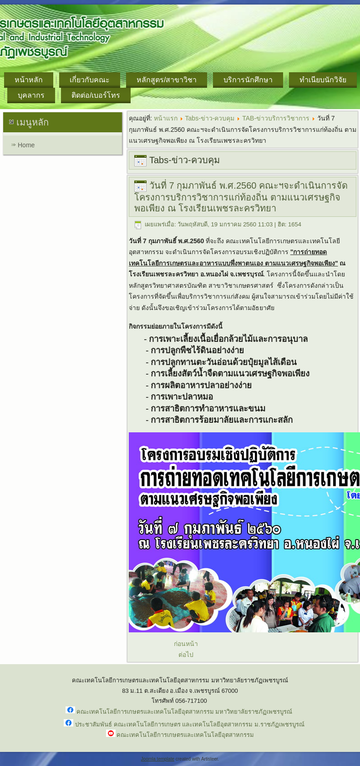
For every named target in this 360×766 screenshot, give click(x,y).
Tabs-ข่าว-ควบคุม (210, 118)
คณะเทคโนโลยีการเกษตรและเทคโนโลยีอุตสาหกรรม (185, 734)
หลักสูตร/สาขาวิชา (167, 80)
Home (26, 145)
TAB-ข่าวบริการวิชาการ (275, 118)
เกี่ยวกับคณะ (90, 80)
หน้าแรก (165, 118)
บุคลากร (31, 95)
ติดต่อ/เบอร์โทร (95, 95)
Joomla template (157, 758)
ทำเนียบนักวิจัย (322, 80)
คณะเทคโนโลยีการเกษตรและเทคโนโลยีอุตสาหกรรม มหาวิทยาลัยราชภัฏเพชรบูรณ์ (184, 711)
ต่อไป (185, 654)
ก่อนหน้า (186, 643)
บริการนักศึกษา (248, 80)
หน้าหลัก (29, 80)
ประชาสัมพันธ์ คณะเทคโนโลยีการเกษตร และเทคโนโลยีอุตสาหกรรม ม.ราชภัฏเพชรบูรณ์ (189, 724)
